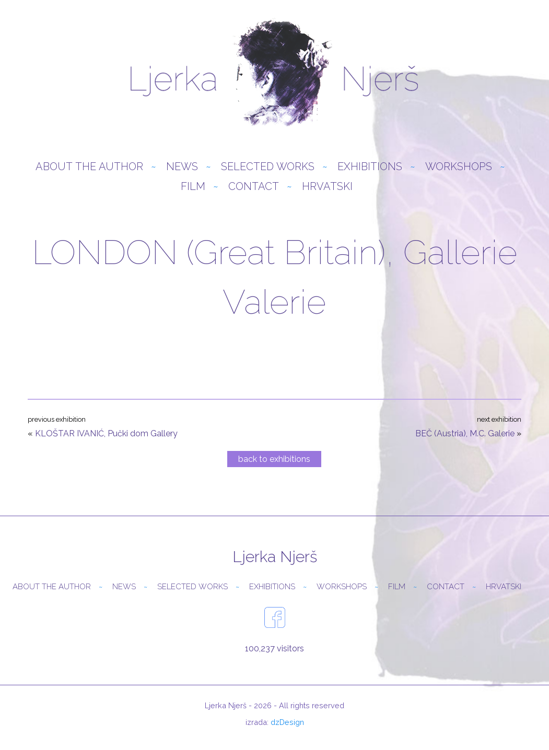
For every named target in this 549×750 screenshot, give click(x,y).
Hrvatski (327, 186)
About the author (89, 166)
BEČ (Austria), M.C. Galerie (465, 433)
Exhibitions (369, 166)
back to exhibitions (274, 459)
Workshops (458, 166)
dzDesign (287, 722)
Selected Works (267, 166)
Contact (253, 186)
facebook (274, 617)
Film (193, 186)
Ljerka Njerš (274, 73)
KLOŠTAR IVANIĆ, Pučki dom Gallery (106, 433)
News (182, 166)
